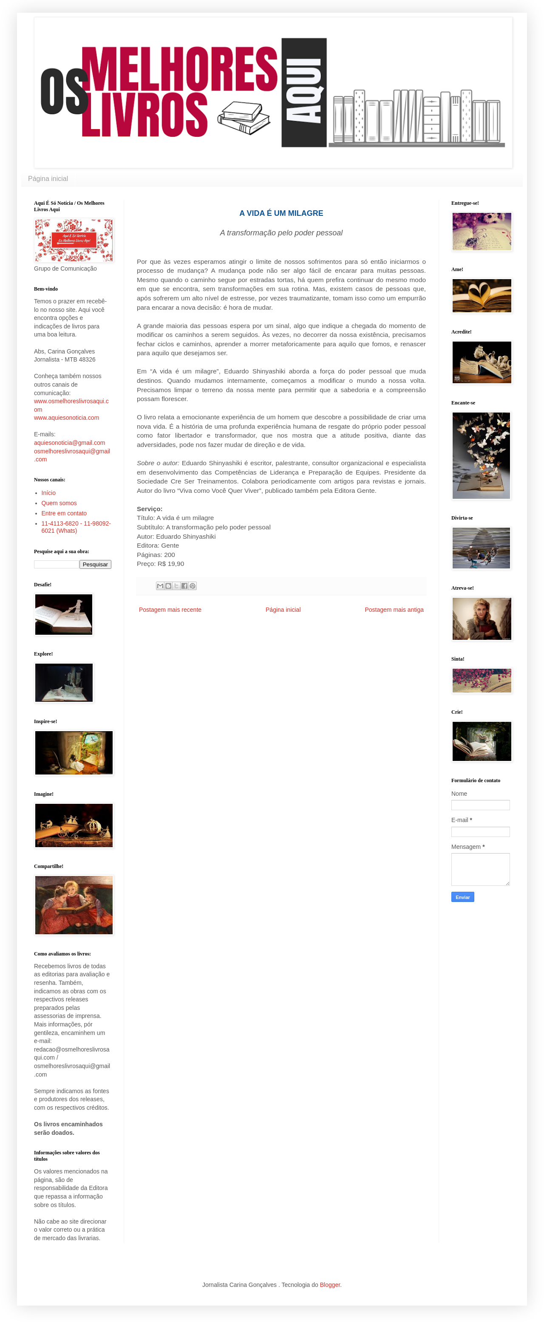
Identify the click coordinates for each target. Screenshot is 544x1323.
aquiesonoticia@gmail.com (69, 442)
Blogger (330, 1284)
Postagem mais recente (170, 609)
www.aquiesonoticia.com (66, 417)
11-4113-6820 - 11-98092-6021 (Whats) (76, 527)
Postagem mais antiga (394, 609)
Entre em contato (64, 513)
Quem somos (59, 503)
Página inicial (48, 178)
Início (49, 492)
